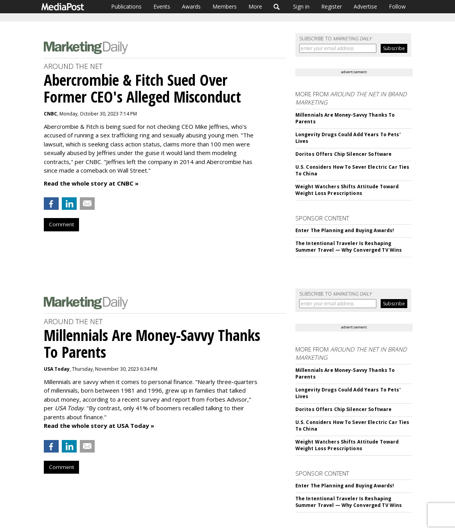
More (255, 6)
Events (161, 6)
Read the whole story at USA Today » (99, 425)
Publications (126, 6)
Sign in (301, 6)
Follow (397, 6)
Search (277, 6)
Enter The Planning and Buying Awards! (344, 230)
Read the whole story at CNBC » (91, 183)
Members (224, 6)
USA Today (57, 369)
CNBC (50, 113)
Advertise (365, 6)
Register (331, 6)
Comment (61, 224)
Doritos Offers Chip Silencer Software (343, 154)
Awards (191, 6)
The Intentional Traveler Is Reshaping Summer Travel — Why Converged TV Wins (348, 246)
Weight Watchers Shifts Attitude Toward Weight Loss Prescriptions (347, 190)
